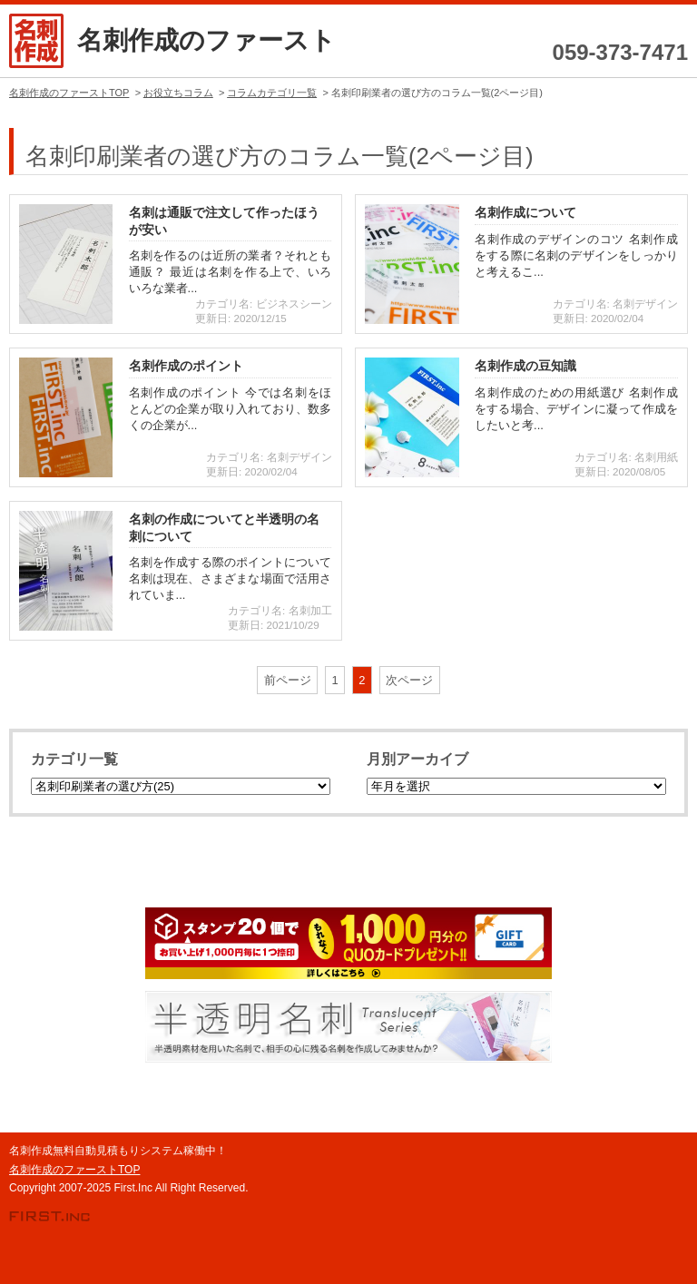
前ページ (287, 680)
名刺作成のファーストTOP (74, 1169)
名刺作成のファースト (206, 40)
